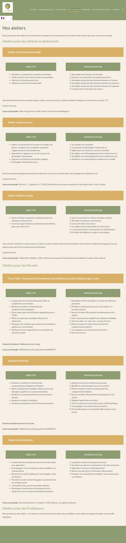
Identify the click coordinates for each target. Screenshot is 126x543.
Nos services (60, 9)
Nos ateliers (73, 9)
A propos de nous (46, 9)
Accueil (33, 9)
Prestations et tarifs (101, 9)
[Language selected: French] (6, 18)
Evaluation (85, 9)
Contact (115, 9)
